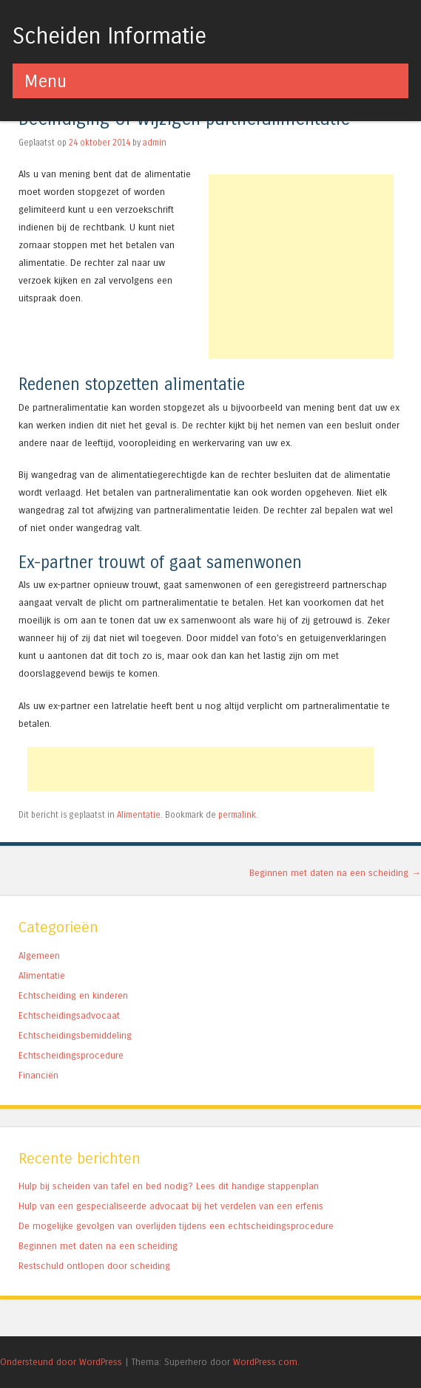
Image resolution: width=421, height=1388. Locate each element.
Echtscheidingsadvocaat (69, 1015)
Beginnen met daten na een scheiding (335, 872)
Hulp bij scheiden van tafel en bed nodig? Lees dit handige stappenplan (168, 1186)
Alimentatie (139, 815)
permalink (237, 815)
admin (154, 142)
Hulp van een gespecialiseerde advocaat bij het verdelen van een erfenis (170, 1205)
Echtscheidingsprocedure (71, 1055)
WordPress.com (265, 1361)
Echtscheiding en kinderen (73, 995)
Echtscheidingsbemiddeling (75, 1035)
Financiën (38, 1075)
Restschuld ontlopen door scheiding (94, 1265)
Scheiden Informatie (109, 36)
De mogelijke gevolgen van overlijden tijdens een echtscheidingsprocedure (176, 1225)
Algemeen (39, 955)
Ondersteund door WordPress (61, 1361)
